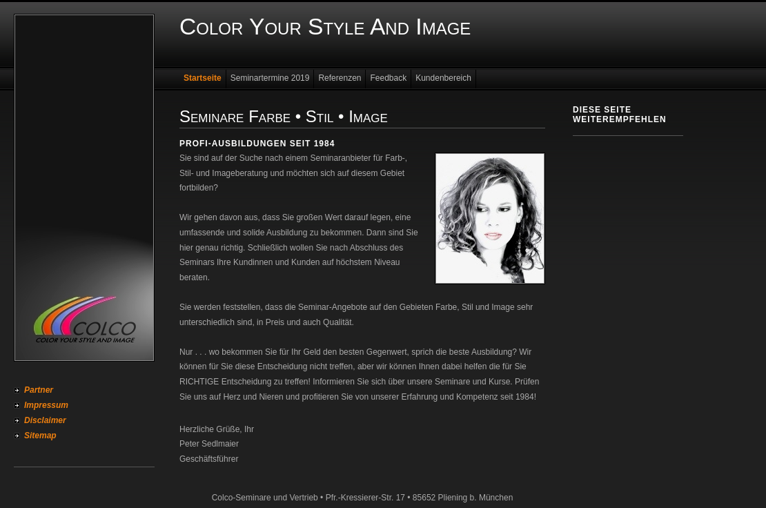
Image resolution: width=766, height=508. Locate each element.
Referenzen (339, 78)
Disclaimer (45, 420)
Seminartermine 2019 (270, 78)
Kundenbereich (443, 78)
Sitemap (40, 435)
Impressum (46, 405)
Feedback (388, 78)
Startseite (203, 78)
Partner (38, 390)
